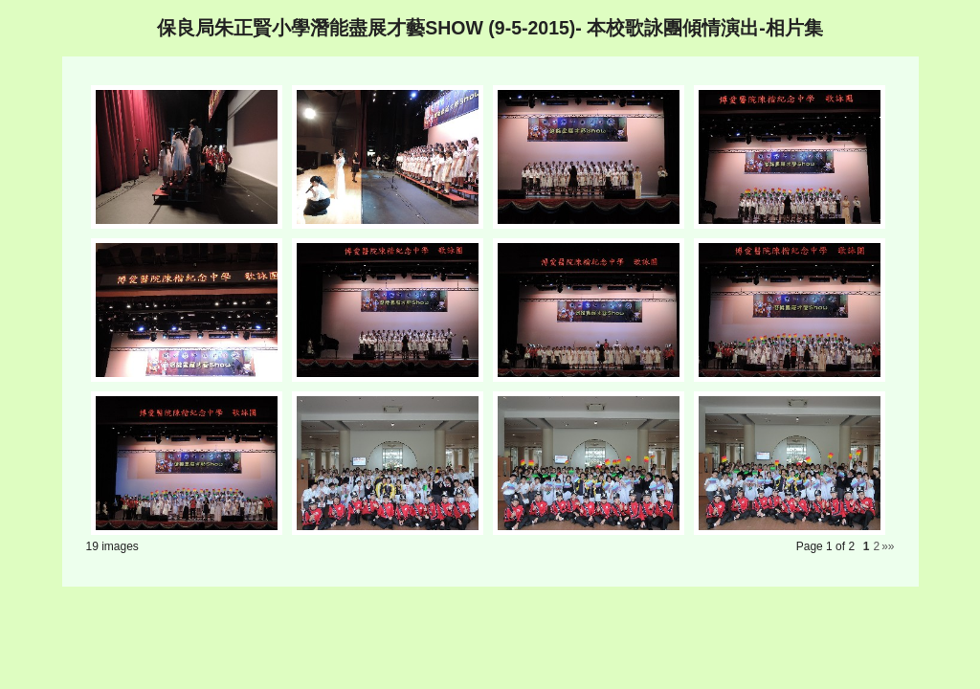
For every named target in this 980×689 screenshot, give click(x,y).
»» (887, 546)
